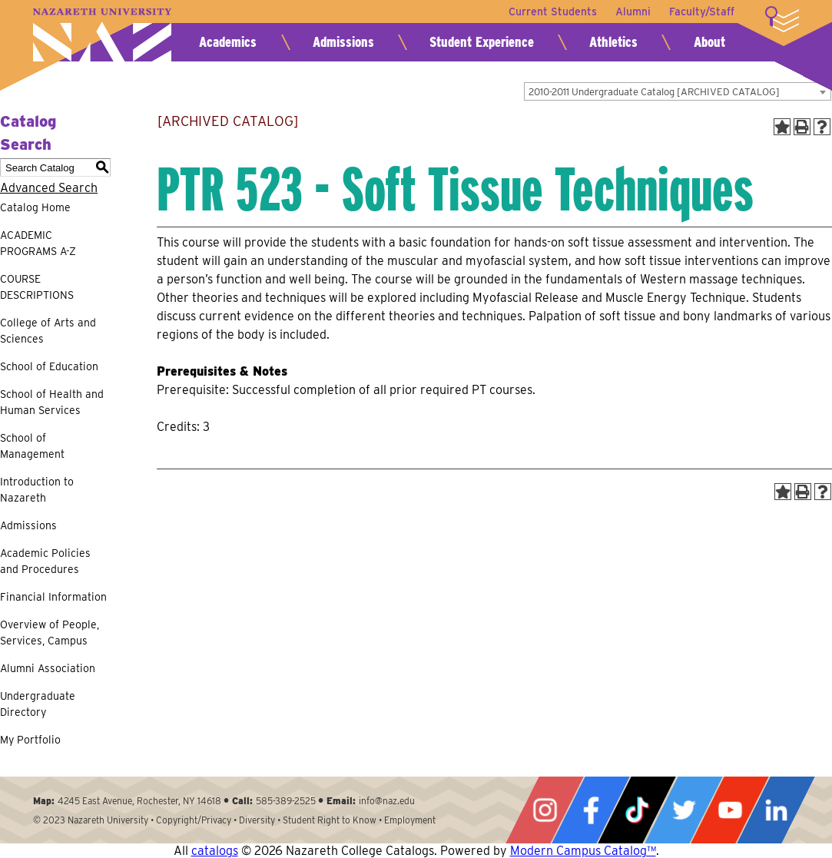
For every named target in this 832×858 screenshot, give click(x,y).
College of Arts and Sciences (48, 330)
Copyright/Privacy (193, 820)
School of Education (49, 366)
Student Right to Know (329, 820)
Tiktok (637, 810)
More (782, 19)
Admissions (343, 42)
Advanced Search (49, 188)
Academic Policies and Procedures (45, 561)
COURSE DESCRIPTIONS (37, 287)
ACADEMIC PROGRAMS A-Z (38, 243)
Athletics (613, 42)
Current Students (553, 11)
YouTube (729, 810)
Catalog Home (35, 207)
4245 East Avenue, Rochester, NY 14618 (139, 801)
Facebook (590, 810)
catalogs (214, 850)
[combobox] (677, 91)
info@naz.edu (387, 801)
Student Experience (481, 42)
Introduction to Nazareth (37, 489)
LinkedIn (776, 810)
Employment (410, 820)
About (709, 42)
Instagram (544, 810)
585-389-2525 (286, 801)
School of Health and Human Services (52, 402)
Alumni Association (47, 668)
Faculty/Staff (701, 11)
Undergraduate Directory (37, 704)
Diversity (257, 820)
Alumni (633, 11)
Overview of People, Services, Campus (49, 632)
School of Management (32, 446)
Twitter (683, 810)
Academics (228, 42)
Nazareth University (102, 34)
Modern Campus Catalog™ (583, 850)
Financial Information (53, 597)
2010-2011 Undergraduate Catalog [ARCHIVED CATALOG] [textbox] (654, 92)
